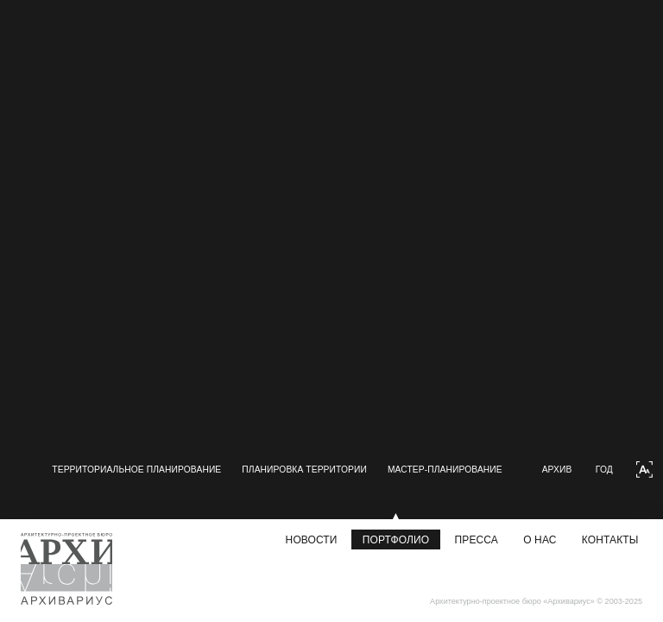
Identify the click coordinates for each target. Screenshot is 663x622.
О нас (539, 540)
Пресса (476, 540)
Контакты (610, 540)
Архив (576, 493)
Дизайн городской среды (471, 487)
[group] (135, 80)
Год (623, 493)
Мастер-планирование (316, 487)
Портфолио (396, 540)
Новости (312, 540)
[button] (49, 494)
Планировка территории (161, 487)
